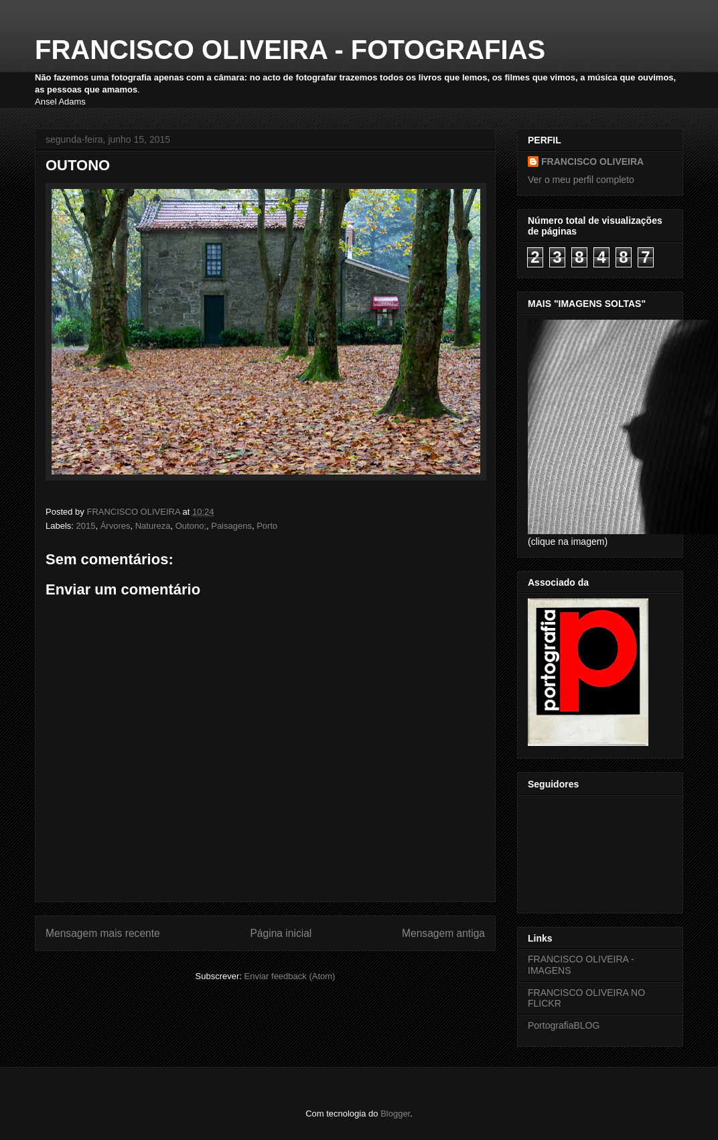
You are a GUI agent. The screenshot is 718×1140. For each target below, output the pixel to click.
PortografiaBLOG (563, 1025)
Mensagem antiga (443, 933)
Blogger (395, 1114)
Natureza (153, 526)
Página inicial (280, 933)
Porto (267, 526)
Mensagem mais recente (103, 933)
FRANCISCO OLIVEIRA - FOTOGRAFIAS (290, 49)
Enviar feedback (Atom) (290, 976)
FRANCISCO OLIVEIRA (592, 161)
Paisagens (231, 526)
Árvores (115, 526)
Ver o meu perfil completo (581, 179)
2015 (86, 526)
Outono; (190, 526)
